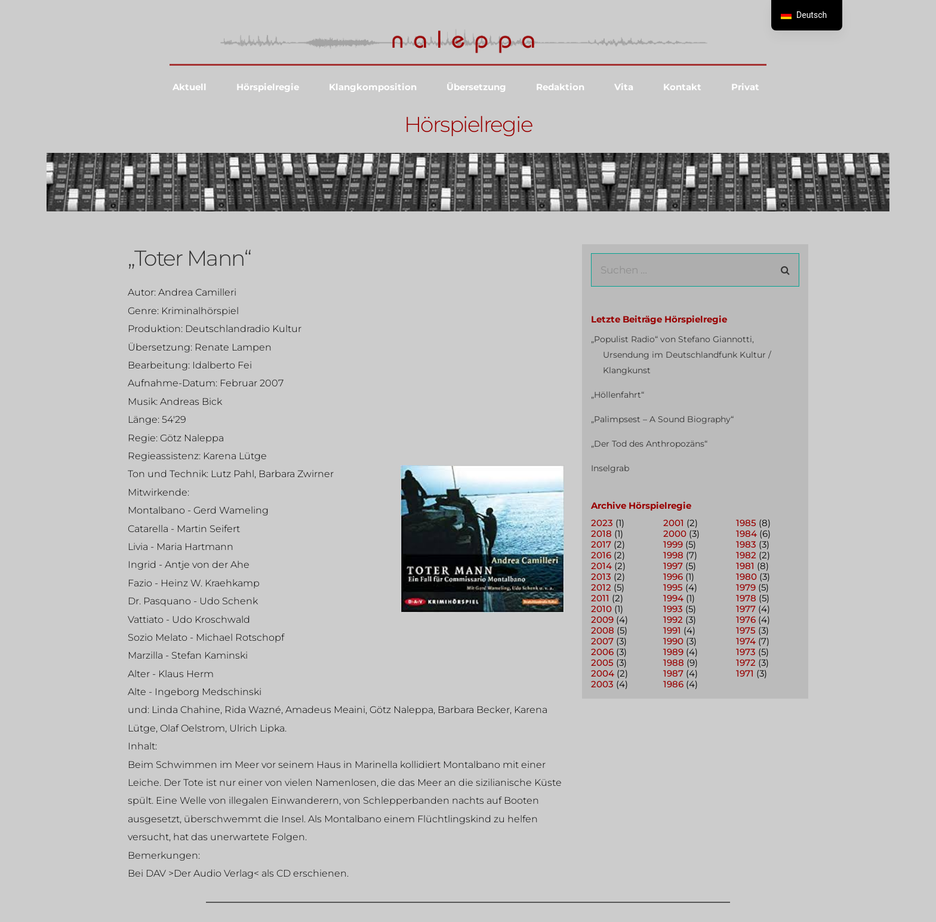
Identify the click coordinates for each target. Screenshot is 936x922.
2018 (601, 533)
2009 (602, 619)
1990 (673, 641)
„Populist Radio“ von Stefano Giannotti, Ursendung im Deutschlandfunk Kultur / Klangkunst (681, 355)
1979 (746, 587)
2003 (602, 684)
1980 (746, 576)
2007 (602, 641)
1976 (746, 619)
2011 (600, 598)
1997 (673, 565)
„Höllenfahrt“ (617, 394)
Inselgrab (610, 468)
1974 (746, 641)
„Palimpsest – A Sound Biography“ (662, 419)
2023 (602, 522)
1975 (746, 630)
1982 (746, 555)
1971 (745, 673)
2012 (601, 587)
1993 (673, 608)
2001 (673, 522)
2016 (601, 555)
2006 (602, 651)
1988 (673, 662)
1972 (746, 662)
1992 (673, 619)
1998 (673, 555)
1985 (746, 522)
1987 (673, 673)
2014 (601, 565)
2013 (601, 576)
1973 (746, 651)
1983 (746, 544)
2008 (602, 630)
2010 (601, 608)
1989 (673, 651)
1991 (672, 630)
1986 (673, 684)
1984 (746, 533)
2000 (674, 533)
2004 (602, 673)
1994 (673, 598)
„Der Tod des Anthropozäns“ (649, 443)
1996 (673, 576)
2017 (601, 544)
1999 (673, 544)
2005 (602, 662)
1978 (746, 598)
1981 (745, 565)
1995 (673, 587)
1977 (746, 608)
